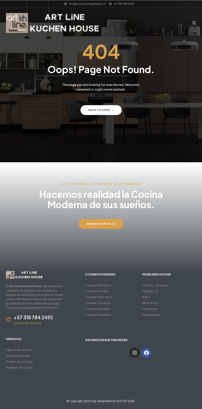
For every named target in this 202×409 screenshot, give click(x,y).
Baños (146, 297)
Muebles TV (150, 291)
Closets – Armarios (155, 285)
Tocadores (149, 309)
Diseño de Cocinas (19, 361)
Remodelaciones (18, 355)
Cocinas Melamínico (99, 297)
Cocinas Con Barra (98, 303)
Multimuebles (151, 314)
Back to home (101, 110)
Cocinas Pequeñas (98, 314)
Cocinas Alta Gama (98, 285)
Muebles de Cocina (19, 367)
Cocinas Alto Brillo (97, 309)
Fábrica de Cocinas (19, 349)
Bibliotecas (150, 303)
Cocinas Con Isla (96, 291)
